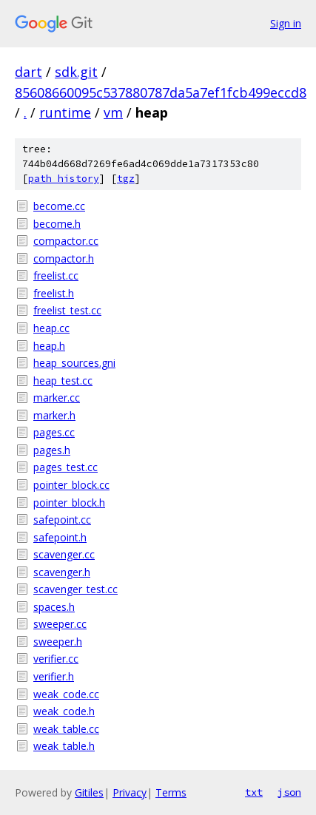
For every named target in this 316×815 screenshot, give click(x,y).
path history (63, 178)
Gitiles (89, 792)
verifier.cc (55, 659)
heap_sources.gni (74, 363)
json (289, 792)
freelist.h (53, 293)
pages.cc (54, 432)
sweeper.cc (60, 624)
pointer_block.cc (71, 485)
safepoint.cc (62, 520)
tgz (126, 178)
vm (113, 112)
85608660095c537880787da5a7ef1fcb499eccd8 (160, 92)
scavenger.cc (64, 554)
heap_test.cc (63, 380)
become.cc (59, 206)
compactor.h (63, 258)
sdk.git (76, 72)
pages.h (51, 450)
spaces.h (54, 607)
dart (28, 72)
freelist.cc (55, 275)
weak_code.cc (66, 694)
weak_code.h (64, 711)
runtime (65, 112)
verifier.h (53, 676)
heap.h (49, 346)
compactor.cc (65, 241)
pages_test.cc (65, 467)
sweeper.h (57, 642)
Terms (170, 792)
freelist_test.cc (67, 310)
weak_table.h (64, 746)
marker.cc (56, 397)
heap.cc (51, 328)
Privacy (129, 792)
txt (254, 792)
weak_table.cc (66, 729)
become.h (57, 224)
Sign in (285, 23)
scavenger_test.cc (75, 589)
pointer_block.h (69, 503)
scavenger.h (61, 572)
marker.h (54, 415)
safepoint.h (60, 537)
